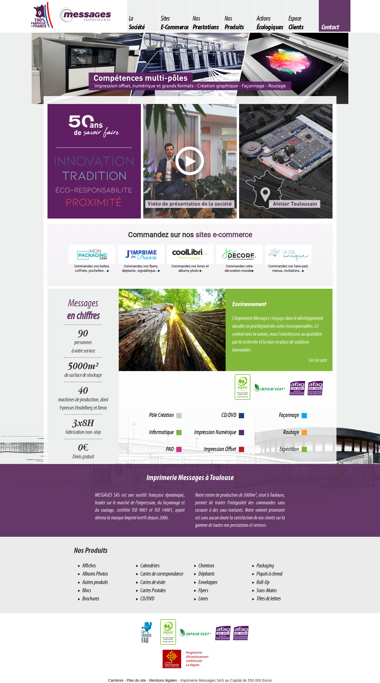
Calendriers (150, 565)
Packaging (265, 565)
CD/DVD (228, 415)
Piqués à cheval (269, 573)
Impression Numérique (215, 432)
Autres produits (95, 582)
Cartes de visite (152, 582)
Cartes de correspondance (161, 573)
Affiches (89, 565)
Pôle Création (161, 415)
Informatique (161, 432)
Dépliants (206, 573)
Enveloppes (207, 582)
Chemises (206, 565)
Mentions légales (163, 680)
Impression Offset (220, 449)
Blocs (86, 590)
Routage (291, 432)
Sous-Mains (266, 590)
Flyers (203, 590)
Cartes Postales (153, 590)
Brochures (90, 598)
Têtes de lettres (268, 598)
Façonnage (289, 415)
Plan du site (136, 680)
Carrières (116, 680)
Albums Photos (95, 573)
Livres (203, 598)
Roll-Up (262, 582)
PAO (170, 449)
